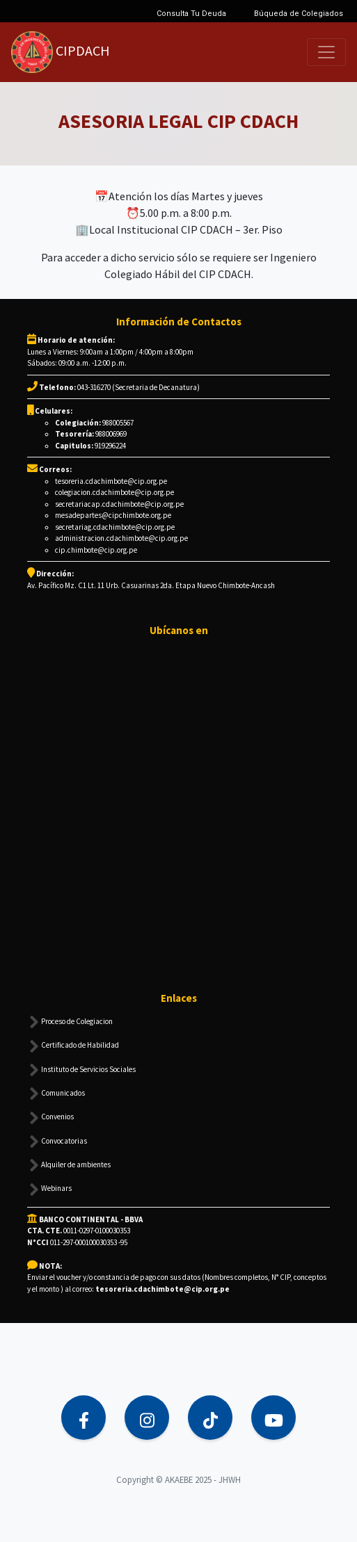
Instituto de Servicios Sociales (81, 1070)
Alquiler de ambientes (69, 1165)
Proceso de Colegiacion (70, 1022)
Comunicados (56, 1093)
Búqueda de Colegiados (298, 13)
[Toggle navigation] (326, 52)
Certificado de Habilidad (73, 1046)
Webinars (49, 1189)
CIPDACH (60, 52)
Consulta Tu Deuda (191, 13)
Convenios (50, 1118)
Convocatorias (57, 1141)
